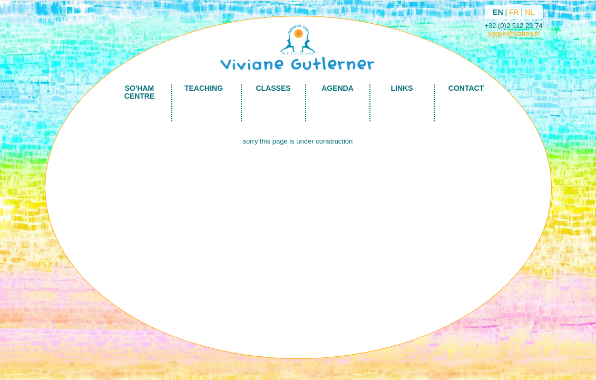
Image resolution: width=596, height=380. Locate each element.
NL (529, 12)
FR (514, 12)
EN (498, 12)
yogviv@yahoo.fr (513, 33)
